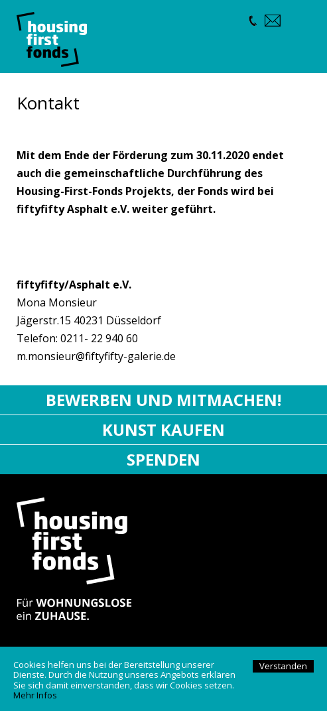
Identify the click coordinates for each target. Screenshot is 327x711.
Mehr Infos (35, 695)
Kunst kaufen (163, 429)
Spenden (163, 459)
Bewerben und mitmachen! (163, 400)
